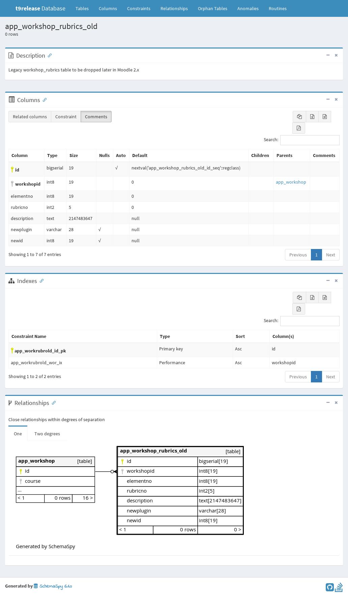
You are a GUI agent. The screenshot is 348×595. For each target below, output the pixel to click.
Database (40, 8)
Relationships (174, 8)
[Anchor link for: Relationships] (52, 402)
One (18, 434)
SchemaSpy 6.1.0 (53, 586)
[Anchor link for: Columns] (43, 99)
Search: (302, 140)
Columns (108, 8)
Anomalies (248, 8)
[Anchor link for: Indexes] (40, 280)
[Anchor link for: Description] (48, 55)
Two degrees (47, 434)
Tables (85, 8)
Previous (298, 255)
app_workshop (291, 182)
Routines (278, 8)
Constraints (138, 8)
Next (330, 255)
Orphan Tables (212, 8)
